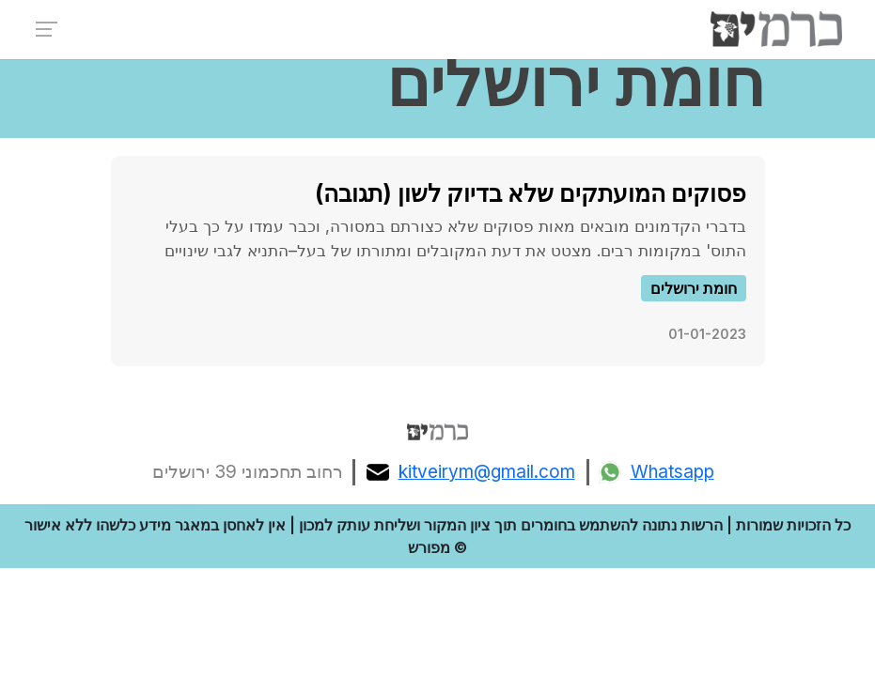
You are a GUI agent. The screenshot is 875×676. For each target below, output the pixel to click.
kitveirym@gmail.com (471, 472)
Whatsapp (656, 472)
